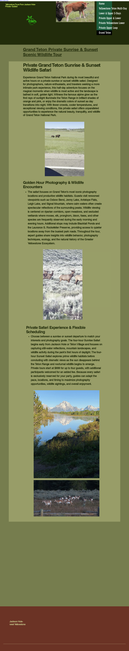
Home (102, 3)
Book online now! (4, 0)
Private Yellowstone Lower (105, 23)
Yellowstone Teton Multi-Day (105, 8)
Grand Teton (105, 32)
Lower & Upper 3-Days (105, 13)
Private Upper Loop (105, 28)
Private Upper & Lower (105, 18)
